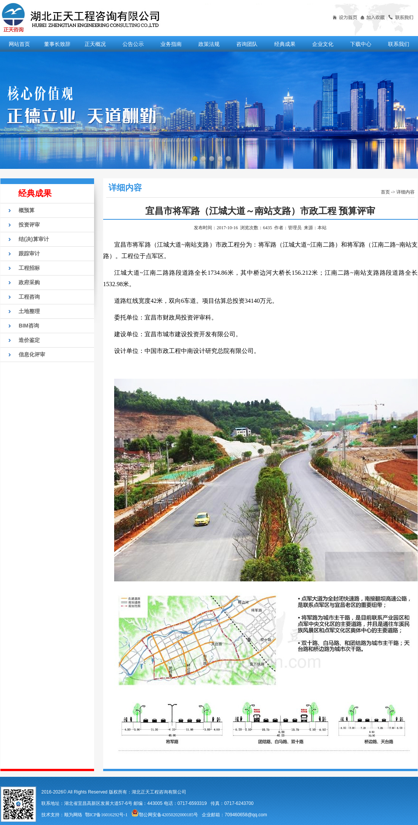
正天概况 (95, 44)
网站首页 (19, 44)
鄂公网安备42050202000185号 (164, 814)
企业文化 (322, 44)
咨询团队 (247, 44)
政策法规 (209, 44)
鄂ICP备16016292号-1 (106, 814)
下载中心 (360, 44)
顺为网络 (73, 814)
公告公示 (133, 44)
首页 (385, 192)
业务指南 (171, 44)
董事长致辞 (57, 44)
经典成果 (284, 44)
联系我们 (398, 44)
